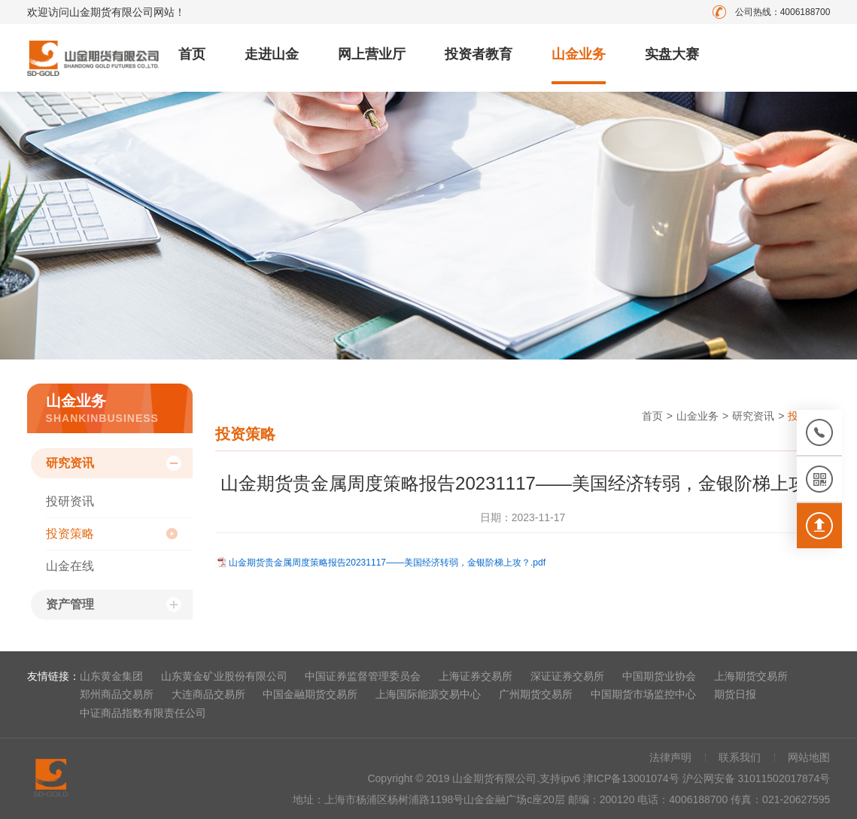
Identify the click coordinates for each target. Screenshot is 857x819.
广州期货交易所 (536, 694)
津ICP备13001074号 (632, 778)
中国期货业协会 (659, 676)
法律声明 (670, 757)
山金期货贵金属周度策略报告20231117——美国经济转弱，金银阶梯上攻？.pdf (387, 562)
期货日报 (735, 694)
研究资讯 (70, 463)
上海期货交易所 (751, 676)
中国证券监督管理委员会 (363, 676)
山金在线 (70, 566)
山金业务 (579, 54)
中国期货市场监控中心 (643, 694)
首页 (191, 54)
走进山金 (272, 54)
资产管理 (70, 604)
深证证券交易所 (567, 676)
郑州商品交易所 (116, 694)
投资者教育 (478, 54)
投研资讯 (70, 501)
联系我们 (740, 757)
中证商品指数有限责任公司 (143, 713)
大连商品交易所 (208, 694)
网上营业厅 (372, 54)
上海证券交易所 (475, 676)
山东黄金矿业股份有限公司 (224, 676)
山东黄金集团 (111, 676)
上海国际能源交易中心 (428, 694)
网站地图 (809, 757)
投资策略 (70, 533)
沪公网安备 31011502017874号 (756, 778)
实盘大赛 (672, 54)
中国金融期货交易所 (310, 694)
